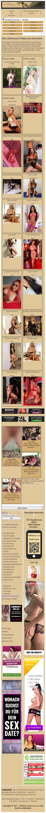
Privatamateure (8, 635)
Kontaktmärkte (7, 795)
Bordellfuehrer (8, 569)
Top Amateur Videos (9, 599)
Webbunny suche (9, 589)
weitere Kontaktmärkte (12, 577)
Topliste (11, 11)
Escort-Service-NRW (10, 554)
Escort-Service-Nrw (35, 790)
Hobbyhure (12, 31)
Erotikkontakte (8, 533)
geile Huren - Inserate (26, 792)
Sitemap (34, 801)
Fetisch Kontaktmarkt (11, 557)
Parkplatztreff (8, 546)
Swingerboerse (9, 567)
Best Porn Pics (7, 641)
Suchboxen (24, 801)
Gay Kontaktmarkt (10, 559)
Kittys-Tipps (6, 628)
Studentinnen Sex (10, 549)
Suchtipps (7, 591)
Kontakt (31, 13)
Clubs (12, 25)
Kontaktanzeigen (9, 541)
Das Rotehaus (8, 544)
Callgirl (12, 22)
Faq (11, 13)
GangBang (33, 28)
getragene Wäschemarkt (12, 564)
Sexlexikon (7, 586)
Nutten (6, 551)
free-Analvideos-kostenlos (25, 795)
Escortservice (12, 28)
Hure (33, 31)
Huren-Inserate (9, 536)
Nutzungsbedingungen (31, 11)
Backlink (14, 801)
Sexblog (5, 632)
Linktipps (6, 594)
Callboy (33, 22)
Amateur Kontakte (10, 562)
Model (12, 34)
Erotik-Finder (7, 638)
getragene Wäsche (9, 792)
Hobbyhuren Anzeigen (11, 538)
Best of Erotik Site (19, 790)
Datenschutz (8, 580)
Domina (33, 25)
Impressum (11, 15)
